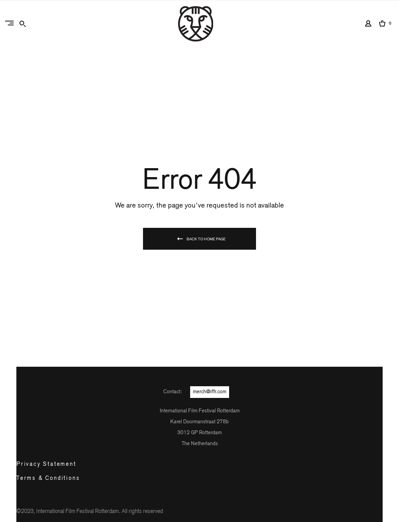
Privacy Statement (46, 464)
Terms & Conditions (48, 478)
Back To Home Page (206, 239)
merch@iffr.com (209, 391)
